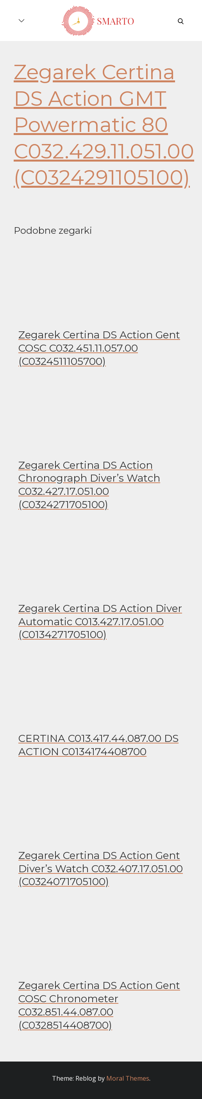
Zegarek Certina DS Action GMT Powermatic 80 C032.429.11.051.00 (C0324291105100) (104, 125)
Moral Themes (127, 1078)
